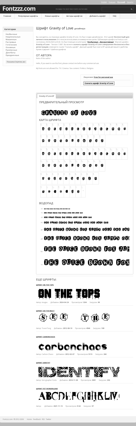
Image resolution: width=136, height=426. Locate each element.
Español (130, 2)
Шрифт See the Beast (45, 311)
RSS (43, 419)
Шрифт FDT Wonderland (47, 389)
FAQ (114, 16)
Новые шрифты (52, 16)
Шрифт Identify (43, 363)
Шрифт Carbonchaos (45, 337)
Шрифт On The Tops (45, 285)
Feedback (37, 419)
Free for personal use (103, 77)
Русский (121, 2)
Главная (7, 16)
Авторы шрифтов (74, 16)
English (104, 2)
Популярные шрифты (28, 16)
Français (112, 2)
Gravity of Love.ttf (46, 96)
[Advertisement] (18, 112)
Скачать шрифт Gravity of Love (99, 83)
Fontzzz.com (19, 8)
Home (29, 419)
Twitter (48, 419)
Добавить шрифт (98, 16)
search (131, 9)
